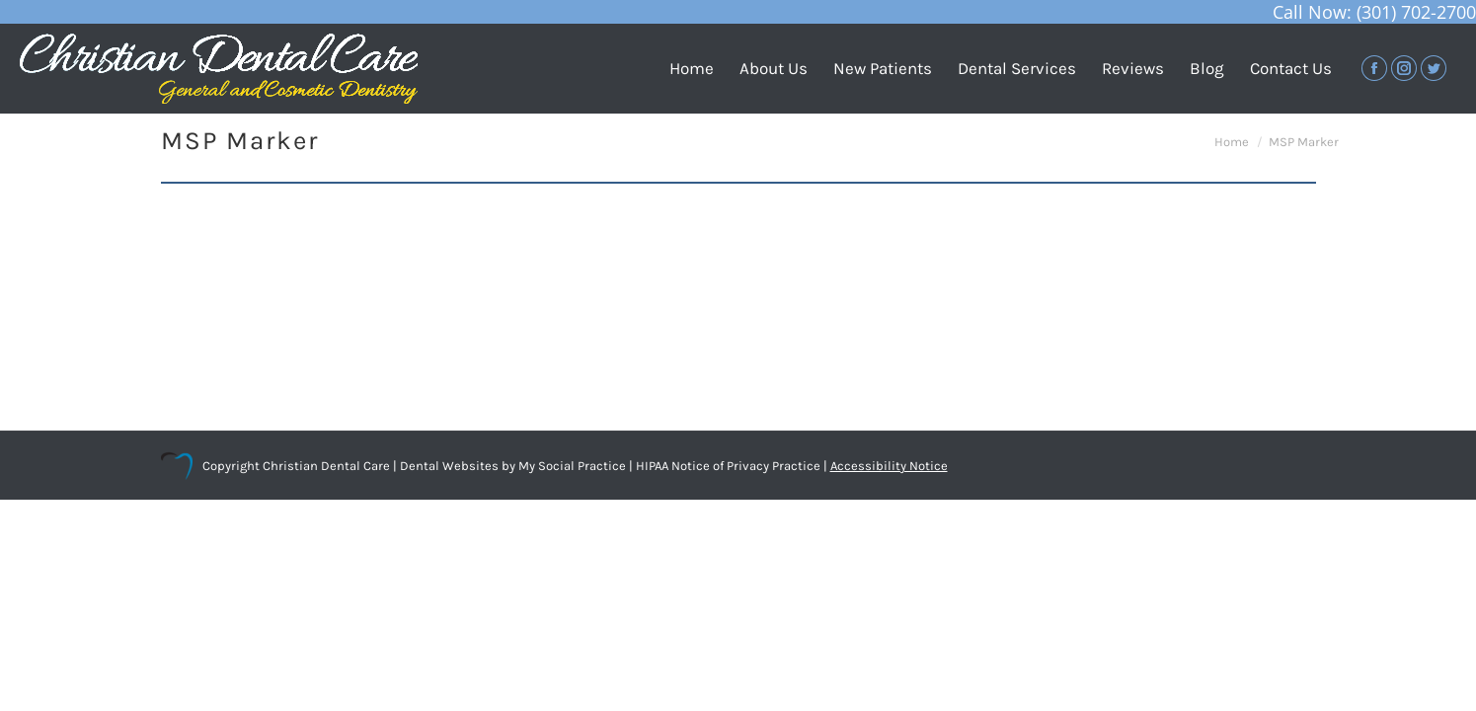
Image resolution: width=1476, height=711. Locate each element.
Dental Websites (449, 465)
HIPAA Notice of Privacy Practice (728, 465)
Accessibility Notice (889, 465)
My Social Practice (570, 465)
